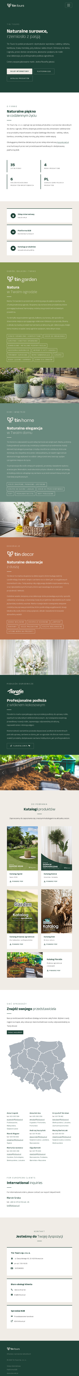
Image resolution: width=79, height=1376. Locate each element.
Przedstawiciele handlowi (23, 1316)
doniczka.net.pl (12, 1373)
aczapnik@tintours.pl (15, 1119)
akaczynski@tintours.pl (38, 1137)
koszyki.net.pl (63, 142)
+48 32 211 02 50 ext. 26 (19, 1202)
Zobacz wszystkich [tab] (15, 1032)
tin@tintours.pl (13, 1205)
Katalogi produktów (19, 78)
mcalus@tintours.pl (14, 1154)
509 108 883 (14, 1137)
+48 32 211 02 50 (20, 1290)
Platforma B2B (44, 71)
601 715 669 (36, 1151)
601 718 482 (59, 1116)
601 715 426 (36, 1134)
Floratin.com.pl (20, 746)
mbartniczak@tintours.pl (61, 1137)
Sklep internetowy (19, 71)
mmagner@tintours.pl (15, 1140)
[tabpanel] (39, 1138)
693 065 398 (14, 1151)
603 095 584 (14, 1116)
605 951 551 (59, 1134)
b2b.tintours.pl (19, 1321)
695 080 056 (37, 1116)
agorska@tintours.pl (37, 1119)
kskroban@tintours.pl (60, 1119)
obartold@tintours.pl (37, 1154)
